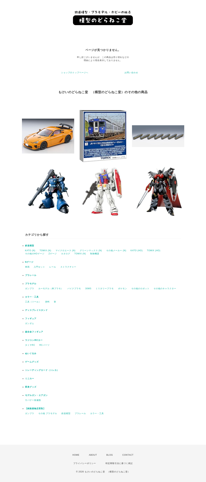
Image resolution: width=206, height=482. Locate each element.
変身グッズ (30, 387)
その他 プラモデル (47, 413)
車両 (27, 267)
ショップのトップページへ (74, 72)
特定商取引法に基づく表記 (119, 463)
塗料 (47, 302)
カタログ (65, 253)
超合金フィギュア (34, 332)
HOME (75, 455)
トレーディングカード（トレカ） (42, 370)
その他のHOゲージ (34, 253)
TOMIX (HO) (153, 250)
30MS (88, 288)
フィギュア (30, 318)
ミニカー (29, 378)
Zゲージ (53, 253)
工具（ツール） (33, 302)
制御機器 (94, 253)
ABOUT (93, 455)
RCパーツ (44, 345)
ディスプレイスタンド (36, 310)
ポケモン (122, 288)
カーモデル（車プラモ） (50, 288)
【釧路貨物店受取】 (35, 408)
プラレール (30, 275)
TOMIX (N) (45, 250)
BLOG (109, 455)
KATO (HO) (137, 250)
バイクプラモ (74, 288)
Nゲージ (29, 262)
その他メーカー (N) (116, 250)
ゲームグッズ (32, 362)
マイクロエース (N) (66, 250)
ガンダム (29, 323)
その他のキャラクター (165, 288)
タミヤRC (30, 345)
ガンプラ (29, 288)
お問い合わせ (131, 72)
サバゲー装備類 (33, 400)
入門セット (39, 267)
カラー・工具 (32, 297)
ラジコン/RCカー (34, 340)
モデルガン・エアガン (36, 395)
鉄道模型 (29, 245)
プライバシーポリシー (84, 463)
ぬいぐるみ (30, 353)
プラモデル (30, 283)
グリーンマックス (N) (91, 250)
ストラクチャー (68, 267)
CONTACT (128, 455)
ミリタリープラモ (105, 288)
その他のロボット (140, 288)
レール (52, 267)
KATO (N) (30, 250)
